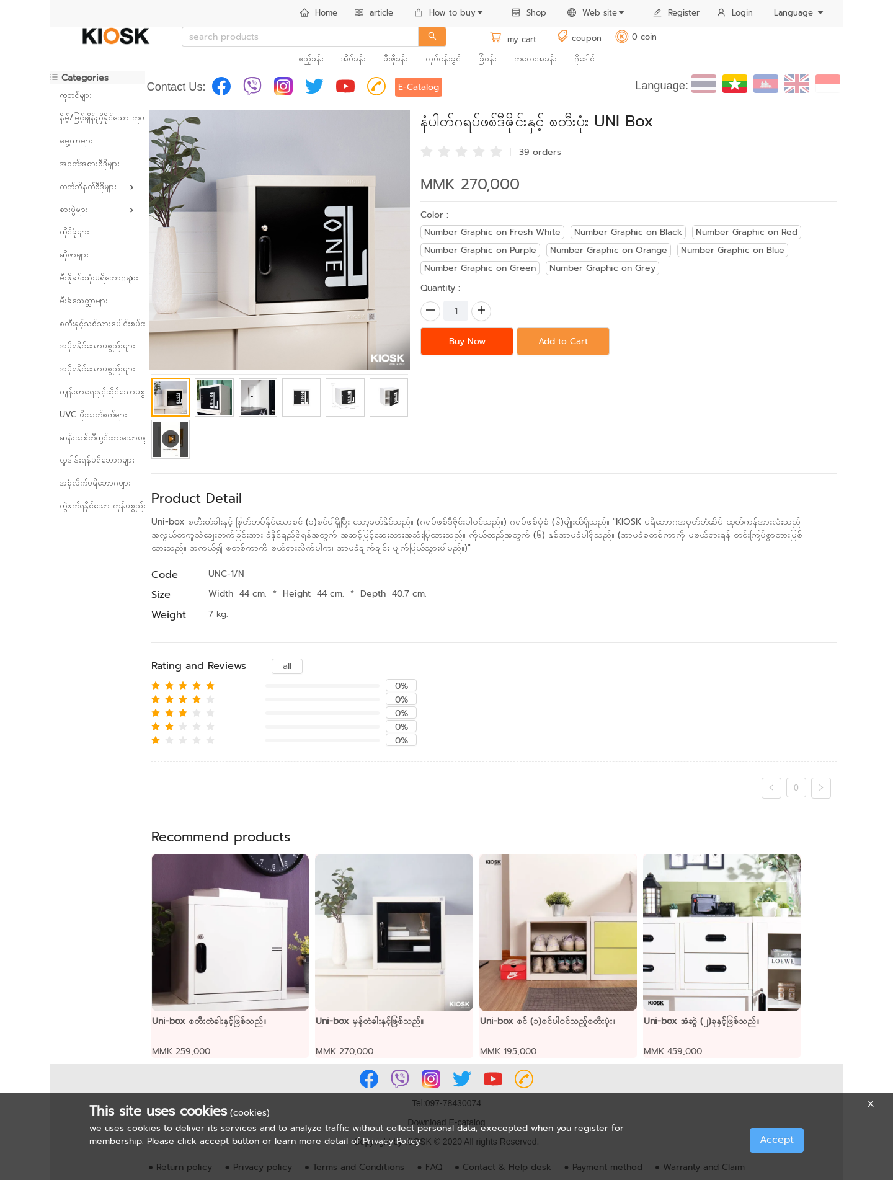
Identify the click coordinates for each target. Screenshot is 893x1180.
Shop (529, 13)
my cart (512, 39)
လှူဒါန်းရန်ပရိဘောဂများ (97, 460)
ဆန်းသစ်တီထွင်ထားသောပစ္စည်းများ (97, 437)
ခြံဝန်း (487, 58)
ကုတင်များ (76, 95)
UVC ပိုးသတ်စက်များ (93, 414)
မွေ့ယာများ (76, 140)
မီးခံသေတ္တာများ (84, 300)
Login (735, 13)
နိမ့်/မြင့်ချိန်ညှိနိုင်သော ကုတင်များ (97, 117)
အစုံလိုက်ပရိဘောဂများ (95, 483)
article (374, 13)
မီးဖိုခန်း (395, 58)
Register (676, 13)
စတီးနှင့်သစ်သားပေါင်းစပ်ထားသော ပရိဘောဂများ (97, 323)
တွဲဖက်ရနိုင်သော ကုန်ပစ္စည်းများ (97, 506)
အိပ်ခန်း (353, 58)
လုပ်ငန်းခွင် (443, 58)
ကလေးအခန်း (535, 58)
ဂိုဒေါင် (584, 58)
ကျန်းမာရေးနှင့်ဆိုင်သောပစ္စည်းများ (97, 391)
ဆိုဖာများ (74, 254)
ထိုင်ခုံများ (74, 231)
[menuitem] (318, 13)
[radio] (426, 150)
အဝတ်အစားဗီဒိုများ (90, 163)
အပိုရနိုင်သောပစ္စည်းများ (97, 346)
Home (318, 13)
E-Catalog (418, 87)
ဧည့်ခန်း (311, 58)
